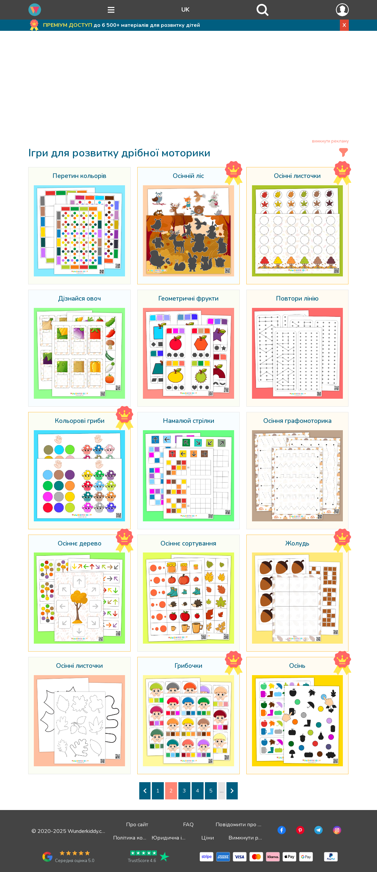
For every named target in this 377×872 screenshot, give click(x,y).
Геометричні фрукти (188, 299)
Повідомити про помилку (247, 824)
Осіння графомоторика (297, 421)
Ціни (207, 838)
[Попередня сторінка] (145, 790)
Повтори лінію (297, 299)
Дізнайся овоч (79, 299)
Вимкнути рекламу (252, 838)
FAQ (188, 824)
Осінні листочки (297, 176)
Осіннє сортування (188, 544)
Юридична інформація (181, 838)
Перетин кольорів (79, 176)
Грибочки (188, 666)
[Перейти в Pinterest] (299, 831)
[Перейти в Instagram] (336, 831)
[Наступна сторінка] (232, 790)
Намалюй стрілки (188, 421)
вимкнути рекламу (330, 141)
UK (185, 10)
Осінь (297, 666)
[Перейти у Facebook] (281, 831)
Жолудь (297, 544)
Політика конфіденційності (147, 838)
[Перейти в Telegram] (318, 831)
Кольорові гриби (79, 421)
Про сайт (137, 824)
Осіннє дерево (79, 544)
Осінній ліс (188, 176)
